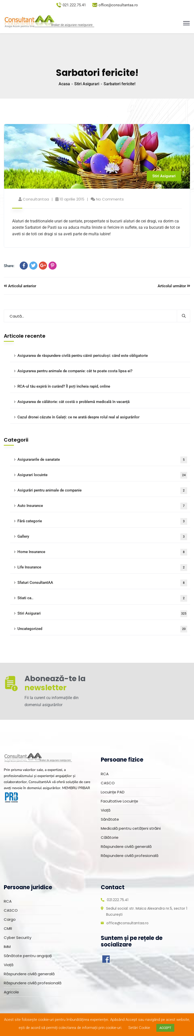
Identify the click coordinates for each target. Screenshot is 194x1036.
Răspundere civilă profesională (129, 855)
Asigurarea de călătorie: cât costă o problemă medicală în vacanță (73, 401)
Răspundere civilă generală (126, 846)
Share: (9, 266)
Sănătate (110, 819)
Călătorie (109, 837)
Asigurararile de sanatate (102, 459)
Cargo (10, 919)
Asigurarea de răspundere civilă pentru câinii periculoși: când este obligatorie (82, 355)
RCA (105, 773)
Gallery (102, 536)
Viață (105, 810)
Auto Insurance (102, 506)
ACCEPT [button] (165, 1028)
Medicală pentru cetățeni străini (131, 828)
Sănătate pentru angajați (28, 955)
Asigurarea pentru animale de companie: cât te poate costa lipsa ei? (74, 371)
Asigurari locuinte (102, 475)
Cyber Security (17, 937)
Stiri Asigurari (86, 83)
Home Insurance (102, 552)
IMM (7, 946)
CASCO (108, 783)
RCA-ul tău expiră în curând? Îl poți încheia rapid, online (63, 386)
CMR (8, 928)
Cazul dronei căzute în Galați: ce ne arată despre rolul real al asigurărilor (78, 417)
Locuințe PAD (113, 792)
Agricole (11, 992)
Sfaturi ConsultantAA (102, 583)
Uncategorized (102, 629)
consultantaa (36, 199)
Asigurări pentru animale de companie (102, 490)
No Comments (110, 199)
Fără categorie (102, 521)
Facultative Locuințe (119, 801)
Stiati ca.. (102, 598)
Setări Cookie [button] (139, 1027)
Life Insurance (102, 567)
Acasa (64, 83)
